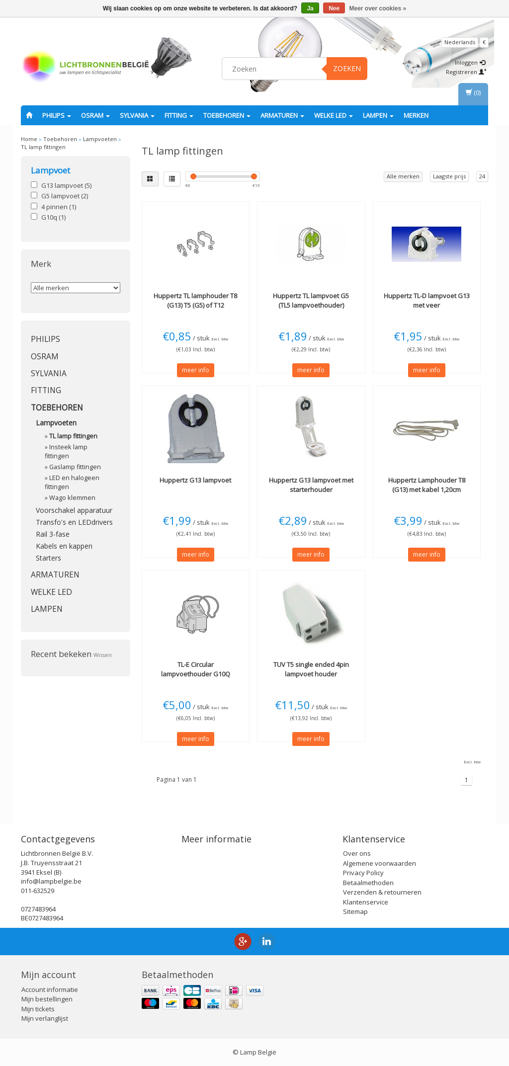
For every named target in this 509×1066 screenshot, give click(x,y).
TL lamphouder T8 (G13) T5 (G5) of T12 (195, 300)
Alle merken (403, 176)
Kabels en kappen (64, 546)
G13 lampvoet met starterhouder (311, 484)
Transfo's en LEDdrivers (74, 522)
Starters (48, 558)
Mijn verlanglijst (44, 1018)
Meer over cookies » (378, 8)
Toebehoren (227, 115)
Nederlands (459, 42)
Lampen (378, 115)
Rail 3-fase (53, 534)
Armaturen (282, 115)
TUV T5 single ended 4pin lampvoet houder (311, 669)
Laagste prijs (449, 176)
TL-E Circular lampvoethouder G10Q (195, 669)
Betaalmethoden (368, 882)
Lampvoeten (100, 139)
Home (29, 139)
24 (482, 176)
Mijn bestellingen (47, 998)
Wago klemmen (72, 497)
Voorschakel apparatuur (74, 510)
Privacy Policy (363, 872)
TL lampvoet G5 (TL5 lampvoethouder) (311, 300)
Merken (416, 115)
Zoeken (347, 68)
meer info (195, 370)
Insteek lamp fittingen (66, 451)
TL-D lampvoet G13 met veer (427, 300)
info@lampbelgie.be (51, 881)
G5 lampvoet (64, 195)
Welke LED (333, 115)
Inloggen (470, 62)
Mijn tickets (38, 1008)
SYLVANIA (137, 115)
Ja (310, 8)
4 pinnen (58, 206)
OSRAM (95, 115)
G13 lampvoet (66, 185)
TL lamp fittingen (43, 147)
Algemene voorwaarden (379, 863)
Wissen (102, 654)
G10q (53, 217)
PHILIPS (56, 115)
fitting (179, 115)
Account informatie (49, 989)
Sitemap (355, 911)
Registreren (466, 72)
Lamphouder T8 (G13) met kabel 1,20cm (426, 484)
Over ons (357, 853)
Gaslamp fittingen (75, 467)
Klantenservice (365, 902)
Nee (334, 8)
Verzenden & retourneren (382, 892)
